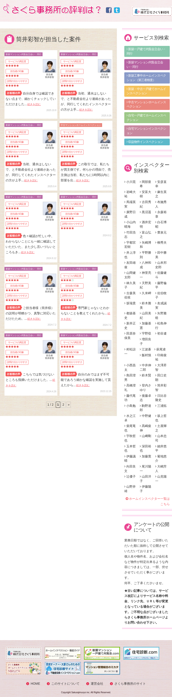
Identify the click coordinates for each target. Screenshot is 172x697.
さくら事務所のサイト (130, 683)
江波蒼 (145, 349)
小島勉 (130, 405)
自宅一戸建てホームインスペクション (146, 118)
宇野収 (145, 333)
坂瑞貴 (130, 303)
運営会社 (97, 683)
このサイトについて (65, 683)
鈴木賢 (145, 375)
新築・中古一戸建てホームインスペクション (146, 91)
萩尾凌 (160, 349)
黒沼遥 (145, 212)
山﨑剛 (145, 436)
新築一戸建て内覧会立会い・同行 (146, 51)
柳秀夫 (161, 242)
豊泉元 (161, 232)
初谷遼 (161, 333)
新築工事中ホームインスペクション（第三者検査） (146, 78)
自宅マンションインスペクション (146, 131)
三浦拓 (161, 405)
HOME (35, 683)
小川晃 (130, 182)
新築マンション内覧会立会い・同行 (145, 64)
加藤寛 (145, 456)
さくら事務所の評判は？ (51, 9)
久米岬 (145, 293)
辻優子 (130, 476)
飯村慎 (145, 355)
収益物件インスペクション (145, 142)
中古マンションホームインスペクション (146, 104)
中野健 (145, 416)
